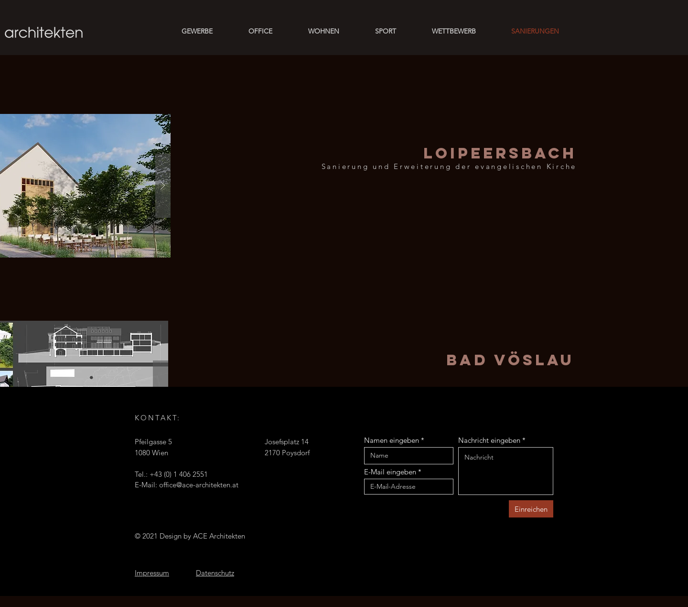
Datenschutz (215, 572)
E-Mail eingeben (390, 471)
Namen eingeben (391, 440)
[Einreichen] (531, 508)
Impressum (152, 572)
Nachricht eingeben (489, 440)
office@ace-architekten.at (198, 484)
